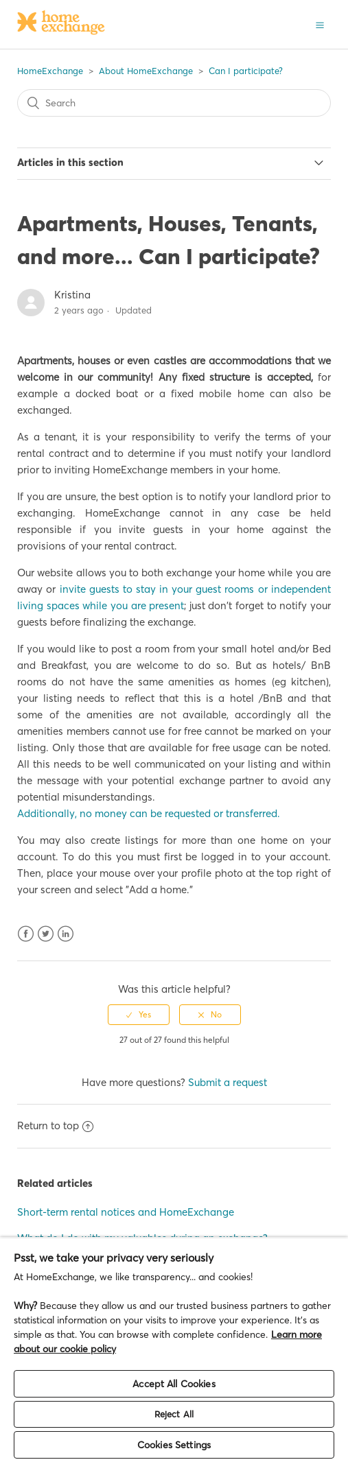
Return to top (55, 1125)
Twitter (45, 934)
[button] (320, 24)
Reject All (174, 1413)
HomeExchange (50, 70)
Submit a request (227, 1082)
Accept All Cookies (174, 1384)
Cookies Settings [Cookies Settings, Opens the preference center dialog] (174, 1445)
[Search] (173, 103)
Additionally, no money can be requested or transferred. (148, 813)
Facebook (25, 934)
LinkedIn (65, 934)
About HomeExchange (146, 70)
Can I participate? (246, 70)
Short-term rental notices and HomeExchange (125, 1211)
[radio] (139, 1014)
